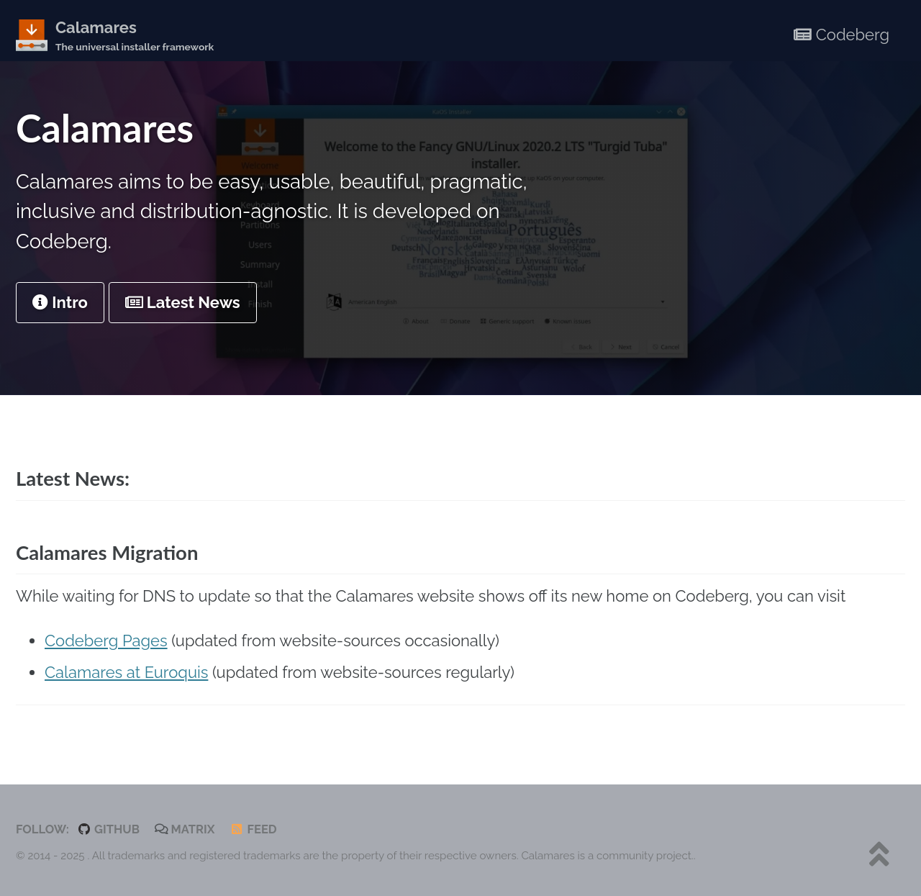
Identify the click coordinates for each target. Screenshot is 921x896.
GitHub (108, 829)
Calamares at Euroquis (126, 672)
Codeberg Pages (106, 640)
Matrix (185, 829)
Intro (60, 302)
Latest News (182, 302)
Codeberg (841, 34)
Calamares (134, 36)
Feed (253, 829)
